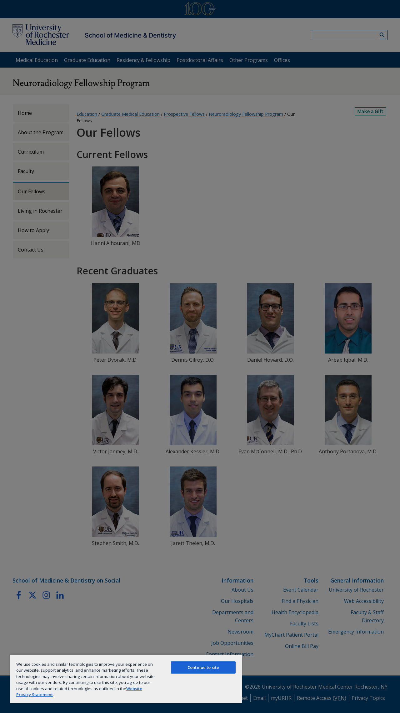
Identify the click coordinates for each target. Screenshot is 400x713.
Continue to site (203, 667)
